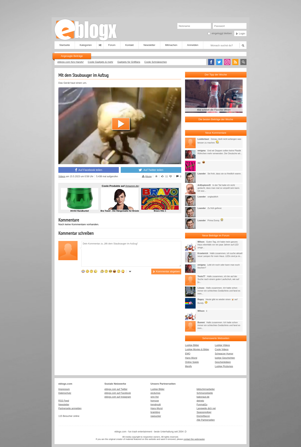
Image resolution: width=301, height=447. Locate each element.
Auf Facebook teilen (88, 169)
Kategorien (86, 45)
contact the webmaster (194, 439)
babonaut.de (203, 397)
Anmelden (192, 45)
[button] (121, 124)
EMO (187, 353)
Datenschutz (64, 393)
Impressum (64, 389)
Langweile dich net (206, 408)
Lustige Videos (222, 345)
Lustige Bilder (192, 345)
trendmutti (155, 404)
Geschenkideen (223, 362)
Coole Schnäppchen (155, 61)
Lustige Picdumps (224, 366)
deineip (200, 400)
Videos (61, 176)
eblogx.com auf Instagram (117, 397)
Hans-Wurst (191, 358)
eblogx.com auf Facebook (117, 393)
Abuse (147, 176)
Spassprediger (204, 412)
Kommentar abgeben (166, 271)
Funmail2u (202, 404)
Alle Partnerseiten (206, 420)
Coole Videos (221, 349)
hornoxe (154, 400)
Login (240, 33)
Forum (112, 45)
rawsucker (155, 416)
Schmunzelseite (205, 393)
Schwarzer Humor (224, 353)
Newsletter (149, 45)
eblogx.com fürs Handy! (70, 61)
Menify (188, 366)
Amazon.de (131, 186)
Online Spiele (192, 362)
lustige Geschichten (225, 358)
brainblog (155, 412)
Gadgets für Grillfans (128, 61)
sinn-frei (154, 397)
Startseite (64, 45)
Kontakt (129, 45)
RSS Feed (63, 400)
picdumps (155, 393)
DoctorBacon (203, 416)
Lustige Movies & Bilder (197, 349)
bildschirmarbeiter (206, 389)
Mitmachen (171, 45)
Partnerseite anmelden (70, 408)
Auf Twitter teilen (151, 169)
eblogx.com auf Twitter (115, 389)
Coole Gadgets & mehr (100, 61)
